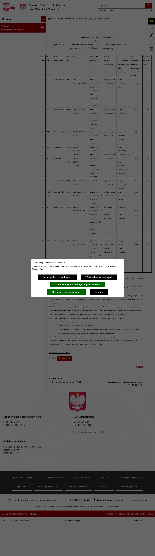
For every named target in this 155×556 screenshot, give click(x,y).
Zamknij (99, 291)
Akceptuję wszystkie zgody (66, 291)
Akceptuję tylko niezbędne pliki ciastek (77, 284)
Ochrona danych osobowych (57, 277)
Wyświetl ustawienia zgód (98, 277)
